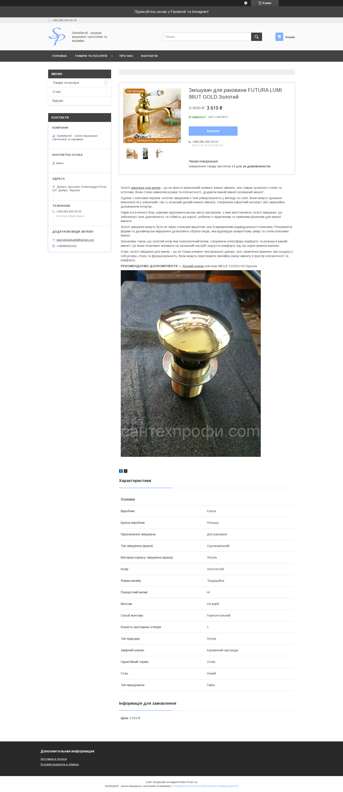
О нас (56, 91)
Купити (213, 131)
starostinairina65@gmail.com (75, 240)
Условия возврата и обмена (59, 764)
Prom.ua (192, 782)
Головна (59, 56)
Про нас (126, 56)
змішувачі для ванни (145, 187)
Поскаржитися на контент (187, 786)
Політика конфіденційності (221, 786)
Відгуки (57, 100)
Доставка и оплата (53, 758)
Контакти (149, 56)
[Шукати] (256, 37)
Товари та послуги (91, 56)
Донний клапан (193, 266)
